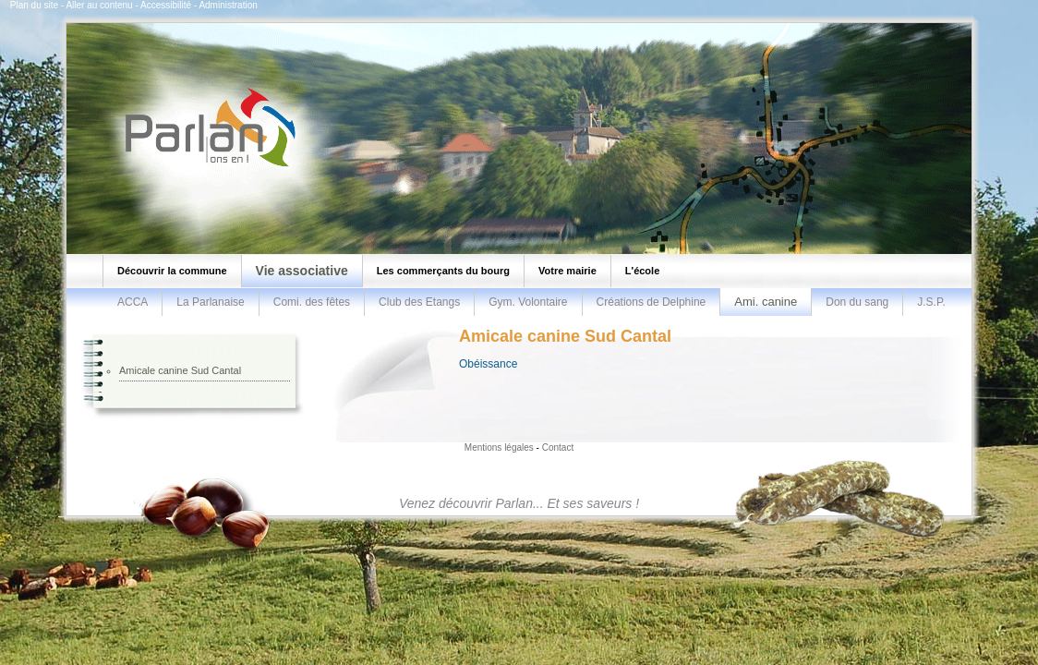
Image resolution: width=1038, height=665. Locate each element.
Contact (557, 447)
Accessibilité (165, 5)
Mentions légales (499, 447)
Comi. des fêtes (311, 302)
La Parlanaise (210, 302)
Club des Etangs (419, 302)
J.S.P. (931, 302)
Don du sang (857, 302)
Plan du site (34, 5)
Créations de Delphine (651, 302)
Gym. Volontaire (528, 302)
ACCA (132, 302)
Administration (228, 5)
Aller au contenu (99, 5)
